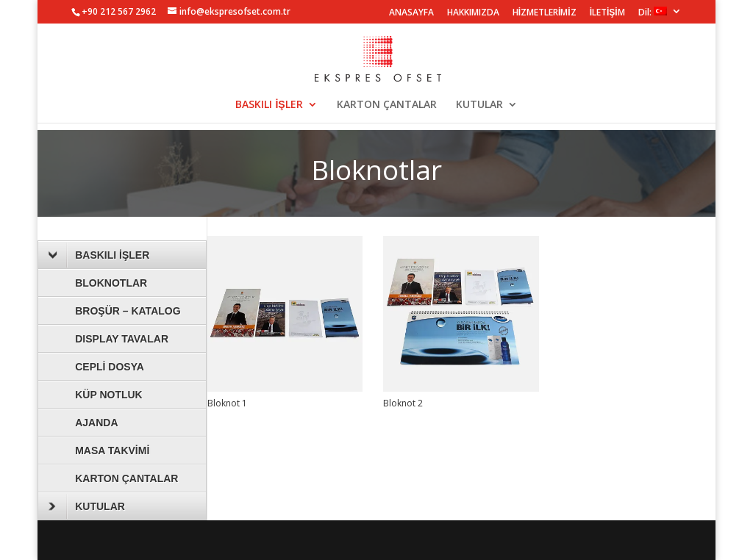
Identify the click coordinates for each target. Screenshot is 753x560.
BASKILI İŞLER (268, 105)
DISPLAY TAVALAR (121, 339)
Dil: (652, 12)
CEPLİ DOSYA (109, 367)
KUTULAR (479, 105)
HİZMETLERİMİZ (545, 13)
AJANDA (96, 422)
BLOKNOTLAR (111, 283)
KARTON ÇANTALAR (387, 105)
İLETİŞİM (607, 13)
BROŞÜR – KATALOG (127, 311)
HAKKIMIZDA (473, 13)
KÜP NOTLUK (109, 395)
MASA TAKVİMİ (112, 450)
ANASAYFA (411, 13)
